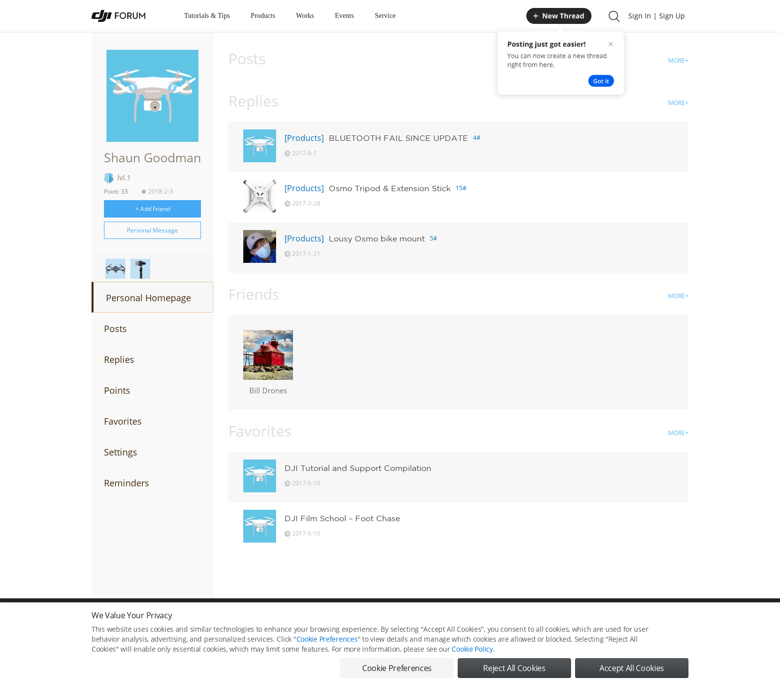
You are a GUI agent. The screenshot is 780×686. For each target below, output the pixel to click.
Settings (120, 452)
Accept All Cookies (631, 668)
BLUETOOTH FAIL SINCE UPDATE (398, 137)
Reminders (126, 483)
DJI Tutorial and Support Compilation (358, 467)
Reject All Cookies (514, 668)
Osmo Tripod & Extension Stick (390, 188)
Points (117, 390)
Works (305, 15)
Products (263, 15)
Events (344, 15)
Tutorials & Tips (207, 15)
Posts (115, 329)
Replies (119, 359)
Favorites (123, 421)
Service (385, 15)
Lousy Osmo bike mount (377, 238)
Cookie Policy (472, 649)
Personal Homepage (148, 298)
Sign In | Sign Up (656, 15)
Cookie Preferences (327, 639)
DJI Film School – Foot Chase (342, 518)
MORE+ (678, 60)
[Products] (304, 137)
